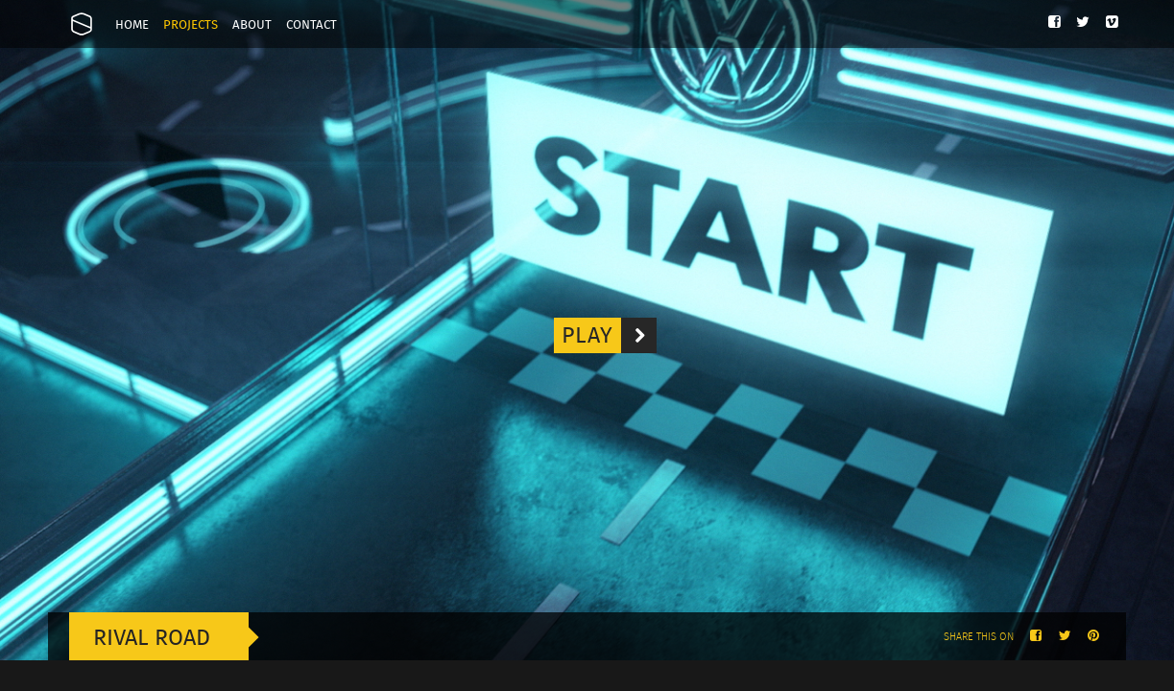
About (252, 25)
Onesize (81, 24)
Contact (311, 25)
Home (132, 25)
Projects (190, 25)
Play (609, 335)
